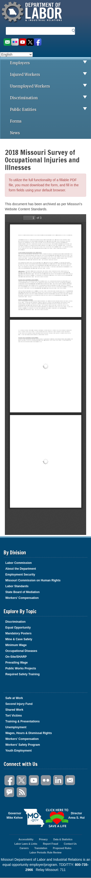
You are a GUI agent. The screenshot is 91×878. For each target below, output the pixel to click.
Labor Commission (18, 563)
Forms (16, 121)
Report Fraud (50, 844)
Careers (24, 848)
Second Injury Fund (19, 704)
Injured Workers (50, 74)
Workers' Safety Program (22, 744)
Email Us (67, 777)
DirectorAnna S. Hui (76, 815)
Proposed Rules (62, 848)
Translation (40, 848)
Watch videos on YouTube (22, 42)
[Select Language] (16, 54)
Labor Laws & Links (25, 844)
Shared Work (14, 709)
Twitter (22, 780)
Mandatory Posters (18, 633)
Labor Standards (16, 586)
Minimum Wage (16, 645)
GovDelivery (9, 792)
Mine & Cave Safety (18, 639)
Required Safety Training (22, 674)
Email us (7, 42)
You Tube (34, 780)
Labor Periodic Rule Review (46, 852)
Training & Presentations (22, 721)
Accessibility (25, 839)
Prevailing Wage (16, 662)
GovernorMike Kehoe (15, 815)
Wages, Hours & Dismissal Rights (28, 733)
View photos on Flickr (15, 42)
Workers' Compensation (22, 598)
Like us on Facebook (37, 42)
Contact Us (70, 844)
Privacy (43, 839)
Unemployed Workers (50, 86)
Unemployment (15, 727)
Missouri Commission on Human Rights (32, 580)
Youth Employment (18, 750)
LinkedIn (58, 780)
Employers (50, 63)
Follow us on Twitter (30, 42)
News (15, 133)
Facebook (9, 780)
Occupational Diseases (21, 651)
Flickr (46, 780)
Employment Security (20, 574)
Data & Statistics (63, 839)
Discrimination (50, 98)
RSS (22, 792)
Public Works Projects (20, 668)
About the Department (20, 568)
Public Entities (50, 109)
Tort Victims (13, 715)
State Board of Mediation (22, 592)
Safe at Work (14, 698)
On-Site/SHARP (16, 656)
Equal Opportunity (18, 627)
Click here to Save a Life (57, 818)
